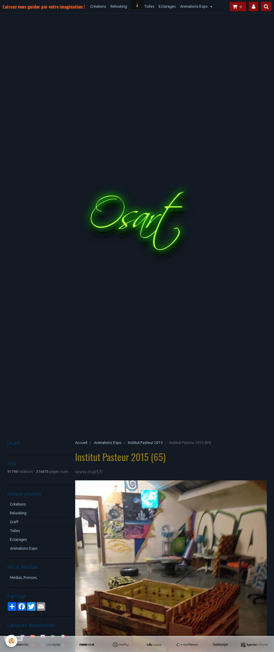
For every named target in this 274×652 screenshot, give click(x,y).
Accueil (81, 442)
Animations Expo (194, 6)
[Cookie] (11, 641)
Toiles (149, 6)
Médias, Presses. (24, 577)
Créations (98, 6)
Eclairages (167, 6)
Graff (14, 522)
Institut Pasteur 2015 (145, 442)
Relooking (119, 6)
